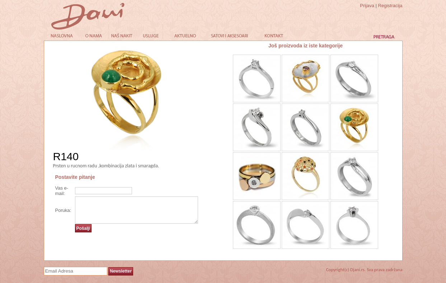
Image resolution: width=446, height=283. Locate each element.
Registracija (390, 5)
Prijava (367, 5)
